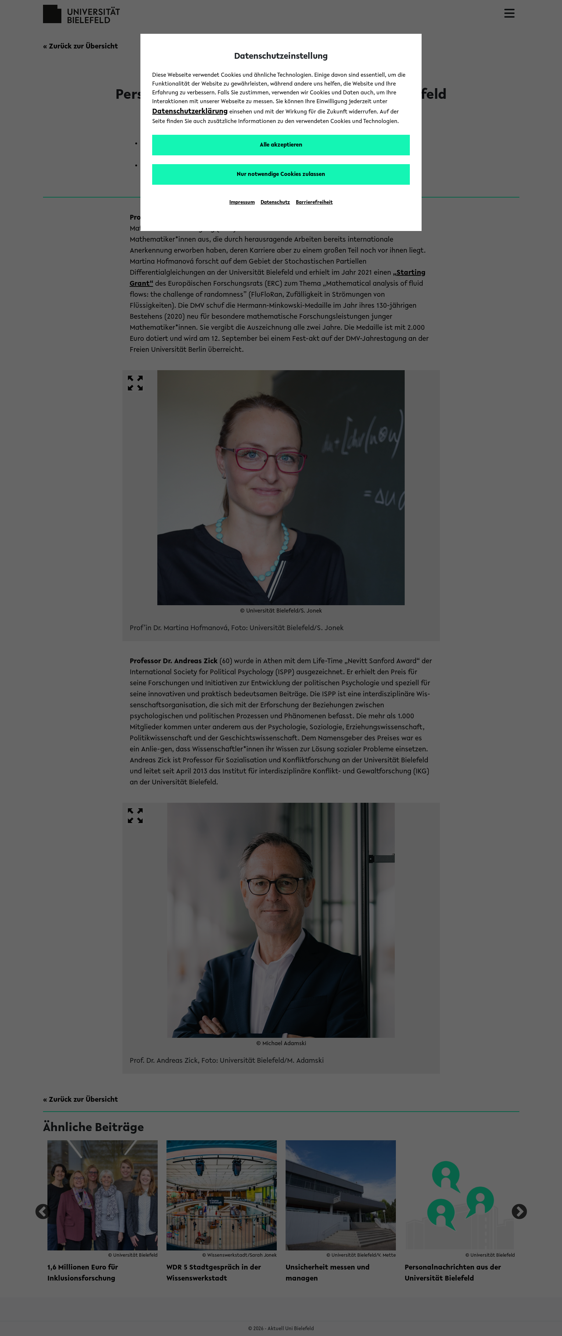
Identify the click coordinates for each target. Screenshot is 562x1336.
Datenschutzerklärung (190, 111)
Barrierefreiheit (314, 202)
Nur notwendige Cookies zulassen (281, 174)
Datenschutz (275, 202)
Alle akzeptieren (281, 145)
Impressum (242, 202)
